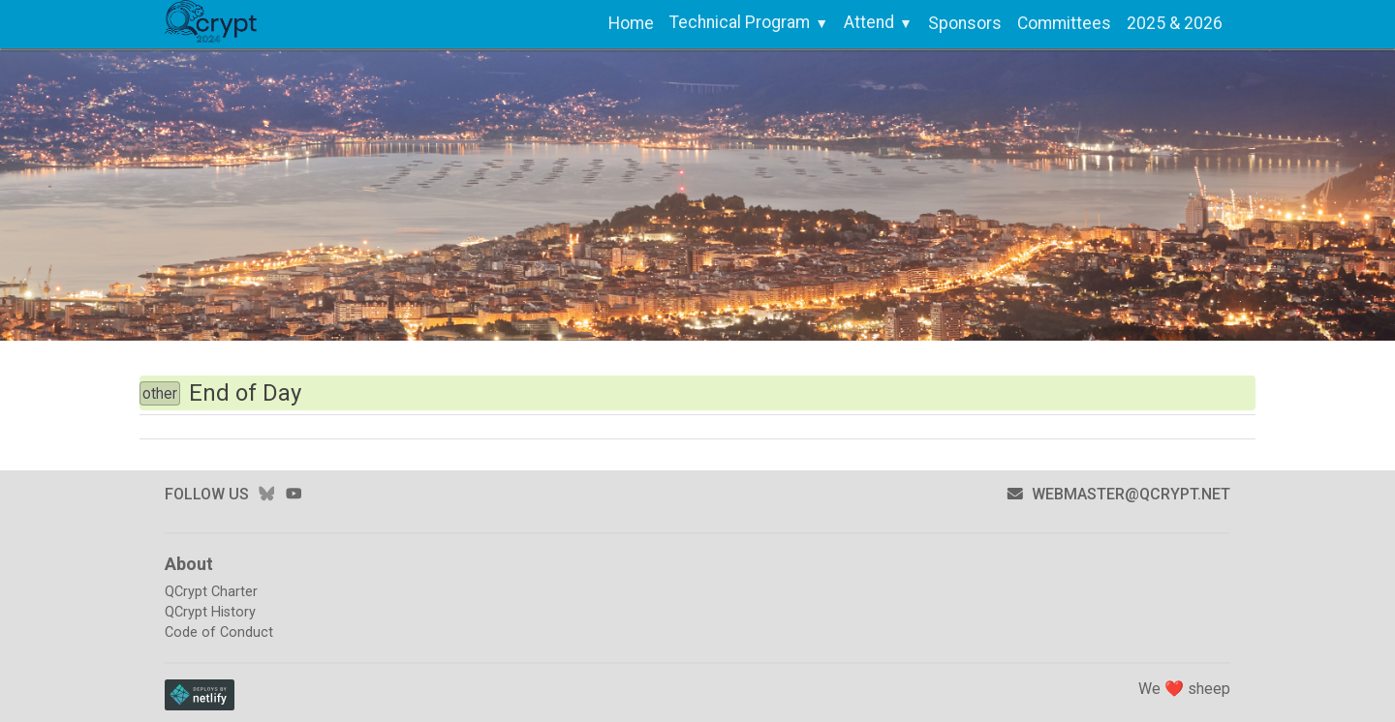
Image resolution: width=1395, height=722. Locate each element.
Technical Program (739, 22)
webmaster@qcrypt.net (1118, 494)
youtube (293, 493)
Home (631, 23)
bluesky (266, 493)
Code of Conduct (219, 632)
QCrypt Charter (211, 592)
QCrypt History (210, 612)
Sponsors (965, 23)
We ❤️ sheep (1184, 688)
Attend (869, 22)
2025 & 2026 (1175, 23)
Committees (1064, 23)
